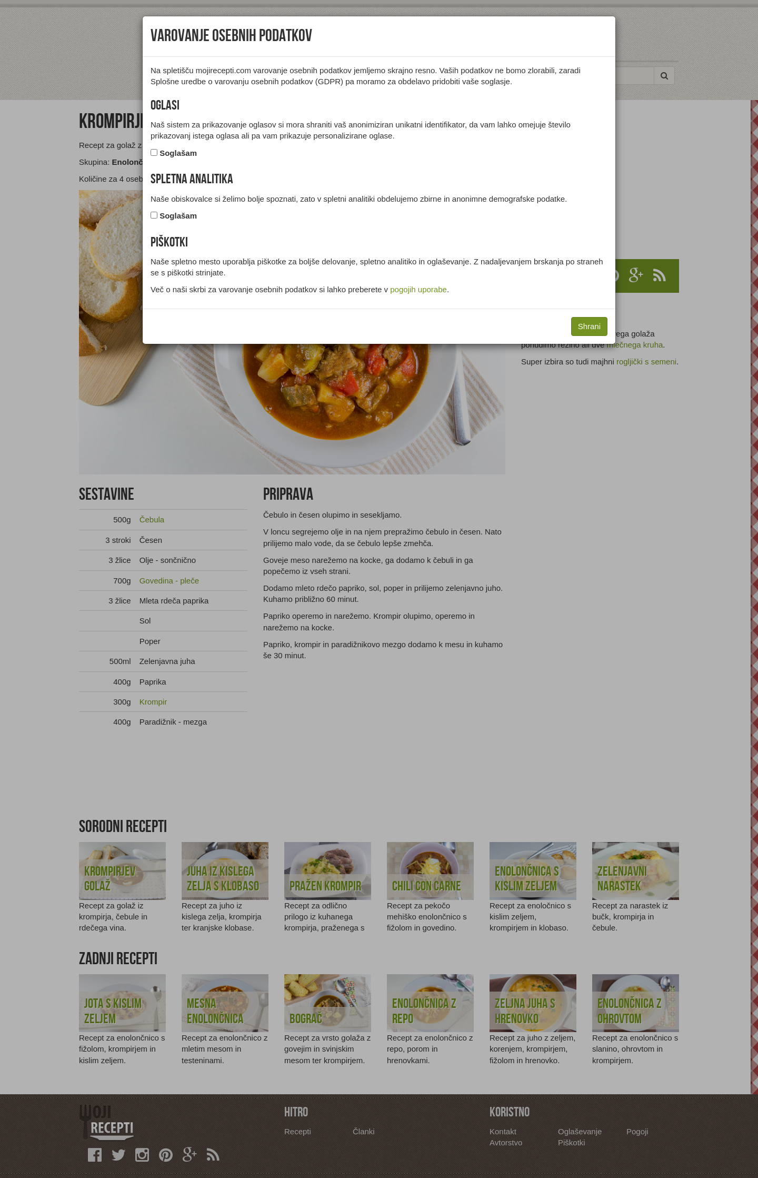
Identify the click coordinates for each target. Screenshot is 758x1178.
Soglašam (178, 153)
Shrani (589, 326)
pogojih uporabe (418, 289)
